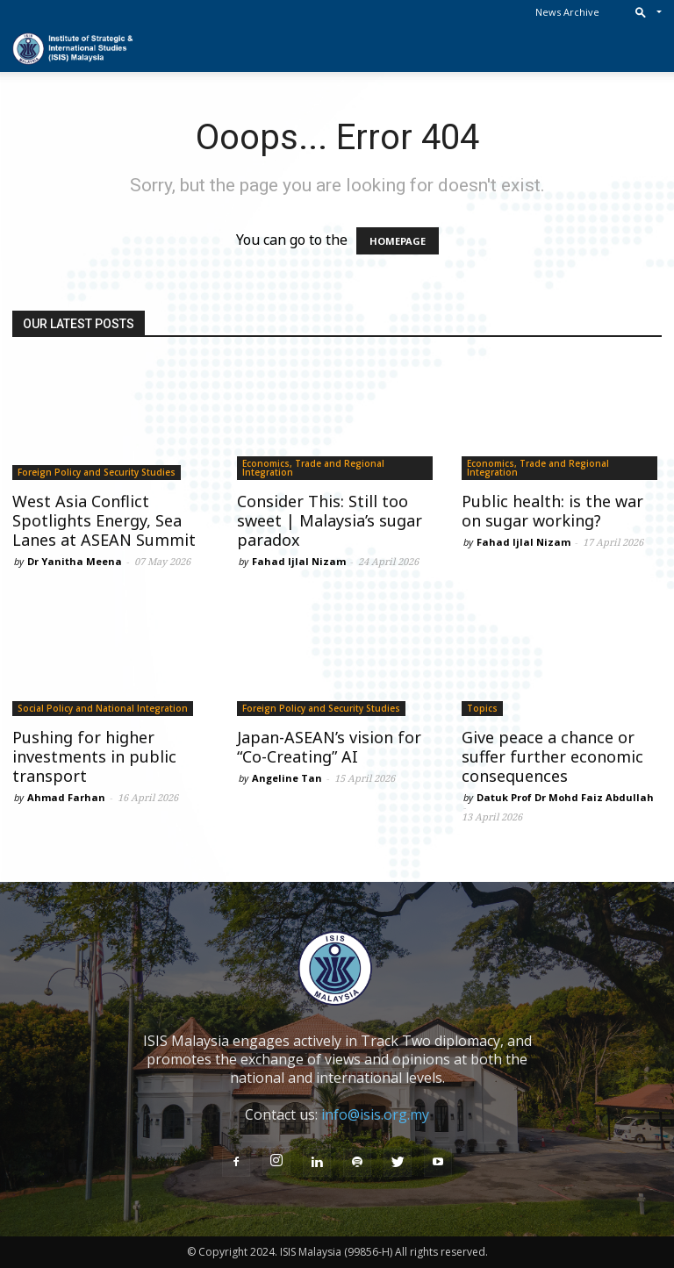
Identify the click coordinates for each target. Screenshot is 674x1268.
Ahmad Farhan (66, 797)
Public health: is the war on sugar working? (552, 511)
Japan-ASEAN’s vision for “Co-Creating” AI (329, 747)
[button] (644, 11)
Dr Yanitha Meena (74, 561)
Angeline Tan (287, 777)
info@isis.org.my (375, 1114)
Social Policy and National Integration (103, 708)
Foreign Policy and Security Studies (97, 472)
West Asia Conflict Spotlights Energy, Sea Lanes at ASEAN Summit (104, 520)
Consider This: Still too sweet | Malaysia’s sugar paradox (329, 520)
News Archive (567, 11)
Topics (482, 708)
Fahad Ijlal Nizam (299, 561)
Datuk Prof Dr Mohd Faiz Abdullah (565, 797)
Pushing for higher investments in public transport (94, 756)
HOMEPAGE (397, 240)
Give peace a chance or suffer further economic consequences (552, 756)
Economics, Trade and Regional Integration (313, 467)
